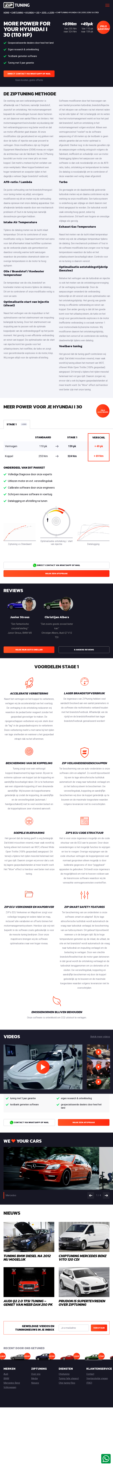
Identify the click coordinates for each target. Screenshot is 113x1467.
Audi (6, 1374)
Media (34, 1378)
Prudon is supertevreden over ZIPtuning (82, 1302)
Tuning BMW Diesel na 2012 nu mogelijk (27, 1257)
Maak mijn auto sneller (29, 649)
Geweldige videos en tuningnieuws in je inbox (34, 1327)
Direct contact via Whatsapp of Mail (29, 73)
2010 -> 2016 (48, 12)
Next (106, 1195)
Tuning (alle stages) (69, 1378)
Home (6, 12)
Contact (90, 1374)
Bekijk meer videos (100, 1036)
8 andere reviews (84, 649)
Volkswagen (10, 1387)
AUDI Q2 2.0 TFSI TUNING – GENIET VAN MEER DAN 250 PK (28, 1302)
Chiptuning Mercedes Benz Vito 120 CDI (83, 1257)
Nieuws (35, 1383)
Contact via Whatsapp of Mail (29, 1122)
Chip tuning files (67, 1383)
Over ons (35, 1374)
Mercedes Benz (12, 1383)
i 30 (37, 12)
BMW (6, 1378)
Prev (90, 1195)
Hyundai (29, 12)
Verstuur (99, 1327)
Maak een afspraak (56, 573)
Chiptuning (17, 12)
